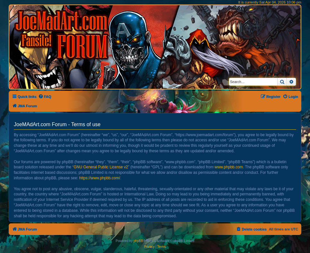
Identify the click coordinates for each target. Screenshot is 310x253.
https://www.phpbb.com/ (99, 178)
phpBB (138, 241)
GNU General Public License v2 (101, 167)
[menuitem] (44, 96)
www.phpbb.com (229, 167)
